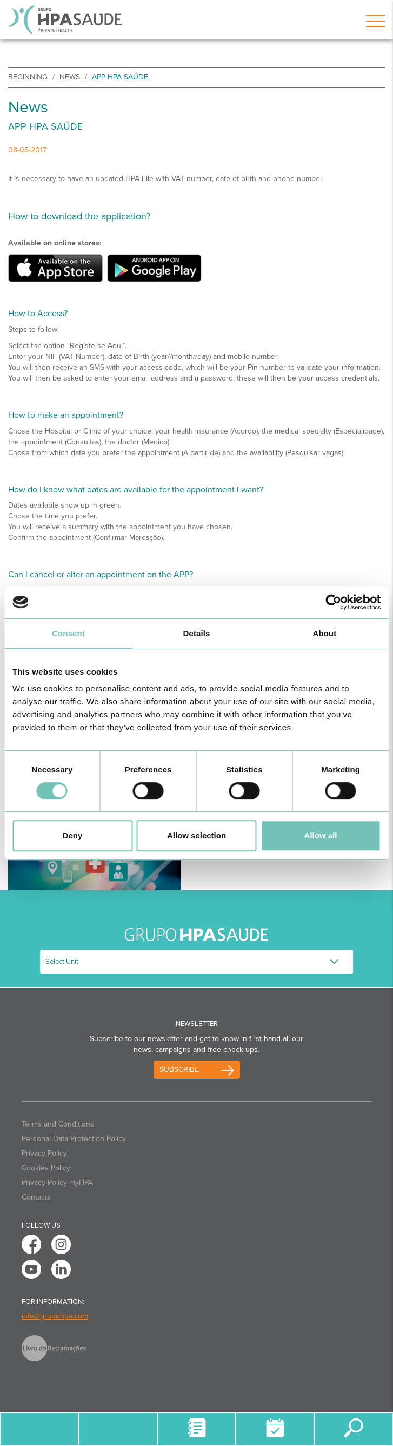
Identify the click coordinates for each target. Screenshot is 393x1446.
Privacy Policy (44, 1153)
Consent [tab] (68, 633)
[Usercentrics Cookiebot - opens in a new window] (333, 602)
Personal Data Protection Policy (74, 1138)
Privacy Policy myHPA (57, 1182)
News (69, 77)
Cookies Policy (46, 1167)
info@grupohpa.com (55, 1316)
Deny (73, 835)
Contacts (36, 1197)
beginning (28, 77)
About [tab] (325, 633)
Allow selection (196, 835)
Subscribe (179, 1069)
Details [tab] (196, 633)
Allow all (320, 835)
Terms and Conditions (58, 1124)
